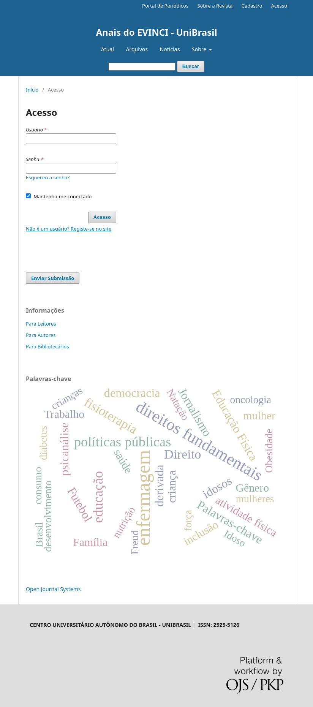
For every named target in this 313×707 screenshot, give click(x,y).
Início (32, 89)
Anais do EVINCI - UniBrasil (156, 32)
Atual (107, 49)
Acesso (279, 5)
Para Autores (41, 335)
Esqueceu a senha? (48, 177)
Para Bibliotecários (47, 346)
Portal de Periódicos (165, 5)
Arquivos (137, 49)
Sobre (200, 49)
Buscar (190, 66)
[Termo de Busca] (142, 67)
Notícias (170, 49)
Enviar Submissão (52, 278)
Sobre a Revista (214, 5)
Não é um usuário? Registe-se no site (68, 228)
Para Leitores (41, 323)
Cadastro (252, 5)
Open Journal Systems (53, 589)
